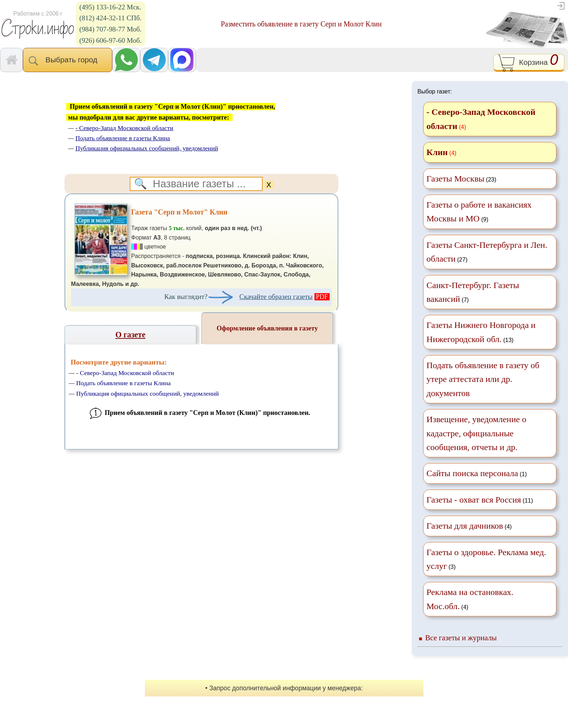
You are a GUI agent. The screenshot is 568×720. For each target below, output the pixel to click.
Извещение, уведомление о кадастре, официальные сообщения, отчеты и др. (476, 433)
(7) (472, 292)
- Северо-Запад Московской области (125, 372)
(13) (480, 332)
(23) (461, 178)
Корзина (528, 63)
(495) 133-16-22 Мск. (110, 7)
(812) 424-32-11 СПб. (110, 18)
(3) (486, 559)
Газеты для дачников (464, 525)
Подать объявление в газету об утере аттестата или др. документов (482, 379)
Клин (437, 152)
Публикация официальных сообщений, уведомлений (147, 393)
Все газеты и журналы (461, 637)
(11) (479, 499)
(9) (478, 211)
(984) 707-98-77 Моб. (110, 29)
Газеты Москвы (455, 178)
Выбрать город (68, 60)
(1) (476, 473)
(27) (486, 251)
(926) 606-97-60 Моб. (110, 40)
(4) (468, 525)
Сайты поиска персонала (472, 473)
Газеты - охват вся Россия (473, 499)
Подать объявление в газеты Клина (123, 383)
